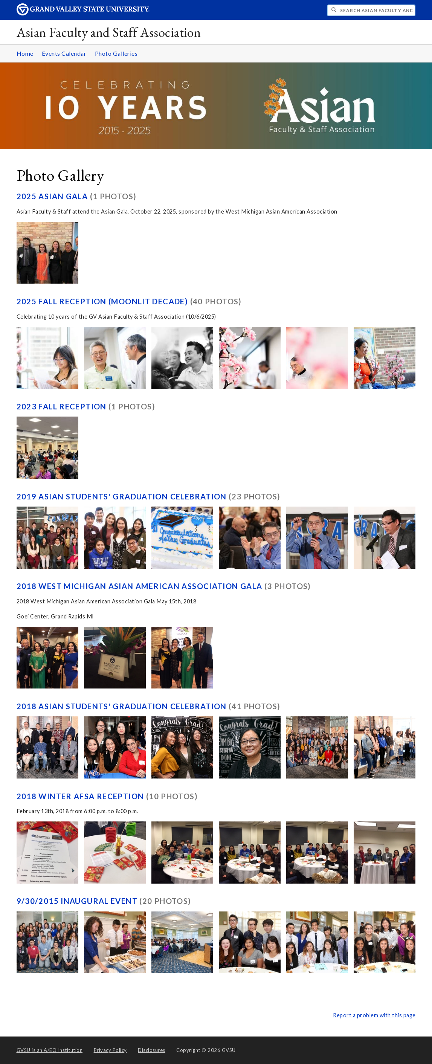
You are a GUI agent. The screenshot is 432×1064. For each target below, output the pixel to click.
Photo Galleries (116, 53)
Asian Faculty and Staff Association (109, 32)
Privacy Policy (110, 1050)
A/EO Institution (50, 1050)
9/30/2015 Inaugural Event (78, 900)
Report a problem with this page (374, 1015)
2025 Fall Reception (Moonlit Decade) (103, 301)
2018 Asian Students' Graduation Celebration (123, 706)
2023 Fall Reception (63, 406)
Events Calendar (64, 53)
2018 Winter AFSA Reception (81, 796)
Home (25, 53)
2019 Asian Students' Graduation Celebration (123, 496)
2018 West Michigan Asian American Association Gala (140, 586)
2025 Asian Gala (53, 196)
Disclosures (151, 1050)
